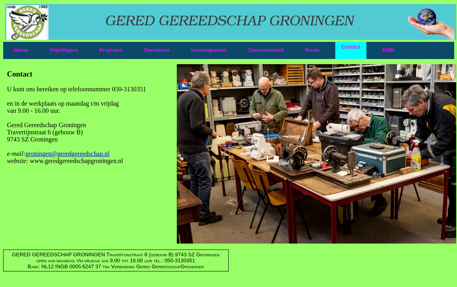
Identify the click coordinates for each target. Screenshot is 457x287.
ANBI (388, 50)
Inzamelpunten (209, 50)
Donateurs (157, 50)
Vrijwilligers (63, 50)
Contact (350, 47)
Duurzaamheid (265, 50)
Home (21, 50)
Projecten (111, 50)
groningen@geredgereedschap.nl (68, 153)
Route (312, 50)
